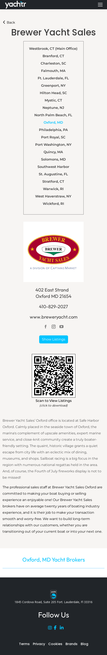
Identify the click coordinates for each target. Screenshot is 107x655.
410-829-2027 (53, 306)
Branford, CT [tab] (53, 56)
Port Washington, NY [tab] (53, 145)
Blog (84, 643)
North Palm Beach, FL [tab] (53, 115)
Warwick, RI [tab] (53, 189)
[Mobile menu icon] (100, 4)
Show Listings (53, 339)
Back (9, 22)
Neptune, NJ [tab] (53, 108)
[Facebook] (57, 629)
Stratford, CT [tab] (53, 182)
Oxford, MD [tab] (53, 122)
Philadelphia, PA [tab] (53, 130)
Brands (72, 643)
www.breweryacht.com (54, 317)
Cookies (55, 643)
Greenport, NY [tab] (53, 86)
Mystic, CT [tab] (53, 100)
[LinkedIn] (63, 629)
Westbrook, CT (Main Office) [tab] (53, 49)
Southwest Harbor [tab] (53, 167)
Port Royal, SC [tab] (53, 137)
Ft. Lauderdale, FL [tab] (53, 78)
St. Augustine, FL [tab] (53, 174)
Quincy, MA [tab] (53, 152)
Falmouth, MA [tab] (53, 71)
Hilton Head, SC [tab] (53, 93)
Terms (24, 643)
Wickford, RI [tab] (53, 204)
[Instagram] (51, 629)
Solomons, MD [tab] (53, 159)
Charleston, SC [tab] (53, 63)
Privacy (39, 643)
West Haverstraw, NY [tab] (53, 196)
